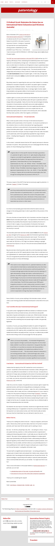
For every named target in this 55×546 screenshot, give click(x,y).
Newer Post (4, 499)
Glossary (17, 2)
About (6, 2)
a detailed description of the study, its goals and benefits (25, 471)
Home (2, 2)
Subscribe (14, 527)
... (33, 30)
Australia (13, 485)
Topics (11, 2)
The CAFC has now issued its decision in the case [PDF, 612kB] (22, 58)
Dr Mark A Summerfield (21, 509)
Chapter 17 (15, 184)
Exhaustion (20, 485)
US (34, 485)
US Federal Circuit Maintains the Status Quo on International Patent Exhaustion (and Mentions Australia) (25, 24)
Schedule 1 (38, 393)
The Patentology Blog (7, 509)
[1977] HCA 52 (10, 245)
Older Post (51, 499)
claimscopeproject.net (39, 465)
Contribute (24, 2)
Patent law (28, 485)
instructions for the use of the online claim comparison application (28, 473)
